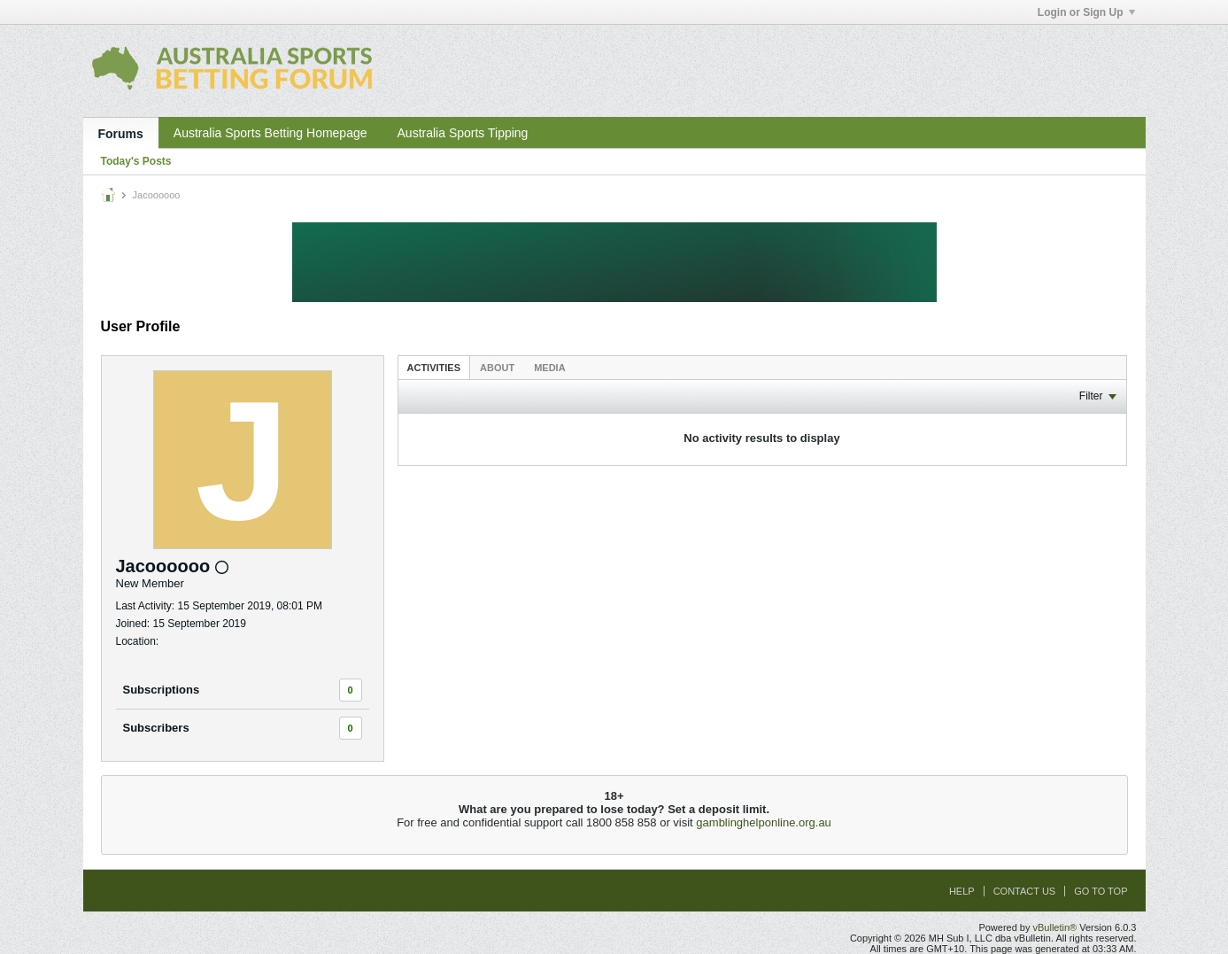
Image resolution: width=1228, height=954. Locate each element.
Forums (120, 134)
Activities (434, 367)
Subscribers (156, 727)
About (497, 367)
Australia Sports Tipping (463, 133)
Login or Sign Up (1086, 12)
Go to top (1100, 891)
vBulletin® (1055, 927)
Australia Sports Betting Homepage (270, 133)
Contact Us (1024, 891)
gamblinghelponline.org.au (763, 822)
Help (962, 891)
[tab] (434, 367)
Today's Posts (136, 161)
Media (549, 367)
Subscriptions (161, 689)
